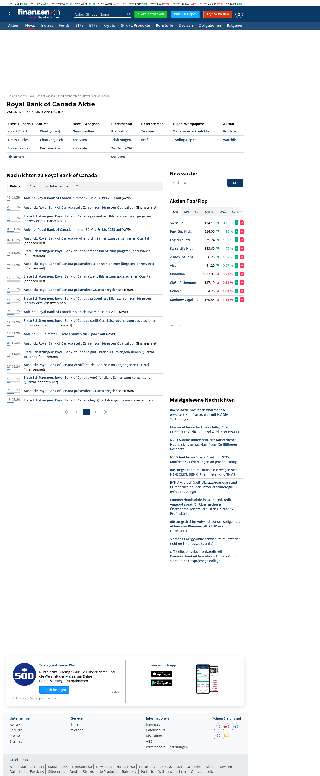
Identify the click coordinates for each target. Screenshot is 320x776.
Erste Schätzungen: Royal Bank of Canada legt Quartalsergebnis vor (77, 400)
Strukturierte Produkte (191, 131)
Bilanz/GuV (119, 131)
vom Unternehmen (56, 186)
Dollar (203, 3)
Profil (145, 140)
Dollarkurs (18, 755)
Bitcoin (176, 3)
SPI (32, 3)
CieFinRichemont (183, 282)
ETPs (93, 26)
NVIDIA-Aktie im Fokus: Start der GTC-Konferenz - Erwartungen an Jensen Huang (203, 443)
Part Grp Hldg (181, 231)
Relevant (17, 186)
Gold (153, 3)
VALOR (12, 112)
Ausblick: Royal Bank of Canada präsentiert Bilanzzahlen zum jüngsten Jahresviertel (90, 263)
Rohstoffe (164, 26)
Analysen (80, 140)
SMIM (52, 750)
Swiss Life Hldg (181, 248)
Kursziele (80, 148)
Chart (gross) (50, 131)
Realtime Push (51, 148)
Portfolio (230, 131)
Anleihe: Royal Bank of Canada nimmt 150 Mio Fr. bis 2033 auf (72, 229)
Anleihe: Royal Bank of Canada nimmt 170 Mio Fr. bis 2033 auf (72, 198)
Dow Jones (104, 750)
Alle (32, 186)
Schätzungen (121, 140)
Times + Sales (18, 140)
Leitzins (212, 755)
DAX (77, 3)
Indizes (47, 26)
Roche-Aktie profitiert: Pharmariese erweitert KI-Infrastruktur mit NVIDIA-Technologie (199, 398)
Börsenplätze (18, 148)
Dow (55, 3)
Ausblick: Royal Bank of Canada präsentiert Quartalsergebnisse (73, 289)
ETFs (79, 26)
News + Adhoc (84, 131)
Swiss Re (176, 223)
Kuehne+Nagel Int (184, 299)
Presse (15, 719)
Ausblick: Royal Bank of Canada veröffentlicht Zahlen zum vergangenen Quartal (86, 238)
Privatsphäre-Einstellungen (167, 731)
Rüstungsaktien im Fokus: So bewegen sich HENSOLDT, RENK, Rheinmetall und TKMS (203, 455)
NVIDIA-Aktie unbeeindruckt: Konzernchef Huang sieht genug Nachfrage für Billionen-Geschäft (204, 428)
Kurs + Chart (17, 131)
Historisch (16, 157)
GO (235, 183)
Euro (101, 3)
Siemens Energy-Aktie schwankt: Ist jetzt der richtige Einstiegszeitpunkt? (205, 524)
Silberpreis (56, 755)
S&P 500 (166, 750)
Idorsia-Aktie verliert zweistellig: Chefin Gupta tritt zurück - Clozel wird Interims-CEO (205, 413)
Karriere (16, 714)
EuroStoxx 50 (82, 750)
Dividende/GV (121, 148)
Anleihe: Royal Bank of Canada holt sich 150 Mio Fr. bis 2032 (71, 312)
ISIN (37, 112)
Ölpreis (196, 755)
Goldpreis (194, 750)
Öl (227, 3)
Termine (147, 131)
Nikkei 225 (147, 750)
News (30, 26)
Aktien (13, 26)
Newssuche (183, 173)
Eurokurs (37, 755)
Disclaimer (154, 719)
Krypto (109, 26)
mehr (175, 309)
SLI (41, 750)
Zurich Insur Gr (181, 257)
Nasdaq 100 (125, 750)
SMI (10, 3)
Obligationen (210, 26)
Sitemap (16, 725)
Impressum (154, 708)
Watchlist (230, 140)
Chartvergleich (51, 140)
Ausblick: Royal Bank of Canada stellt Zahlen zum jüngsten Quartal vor (79, 207)
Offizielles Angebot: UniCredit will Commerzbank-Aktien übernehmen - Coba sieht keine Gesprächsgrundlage (203, 540)
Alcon (174, 265)
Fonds (64, 26)
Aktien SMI (18, 750)
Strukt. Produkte (135, 26)
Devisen (186, 26)
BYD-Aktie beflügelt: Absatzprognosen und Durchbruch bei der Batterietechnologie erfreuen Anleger (203, 470)
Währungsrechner (172, 755)
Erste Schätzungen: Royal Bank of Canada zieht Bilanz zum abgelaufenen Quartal (87, 276)
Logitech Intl (180, 240)
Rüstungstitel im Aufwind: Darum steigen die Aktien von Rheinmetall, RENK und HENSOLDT (205, 510)
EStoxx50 (128, 3)
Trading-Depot (184, 140)
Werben (77, 714)
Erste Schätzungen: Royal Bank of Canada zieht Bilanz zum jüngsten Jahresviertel (87, 251)
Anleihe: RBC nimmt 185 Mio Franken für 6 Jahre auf (64, 334)
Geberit (176, 291)
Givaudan (177, 274)
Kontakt (15, 708)
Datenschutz (155, 714)
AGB (149, 725)
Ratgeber (235, 26)
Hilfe (74, 708)
